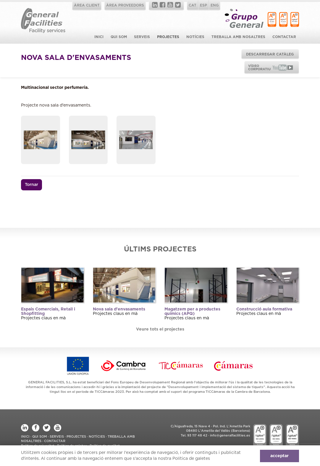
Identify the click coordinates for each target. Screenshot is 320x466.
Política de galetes (191, 459)
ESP (203, 5)
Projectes (168, 37)
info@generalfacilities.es (230, 435)
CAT (192, 5)
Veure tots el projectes (160, 329)
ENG (215, 5)
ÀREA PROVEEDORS (125, 5)
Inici (99, 37)
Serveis (142, 37)
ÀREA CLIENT (87, 5)
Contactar (284, 37)
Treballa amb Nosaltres (238, 37)
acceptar (279, 456)
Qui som (119, 37)
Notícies (195, 37)
